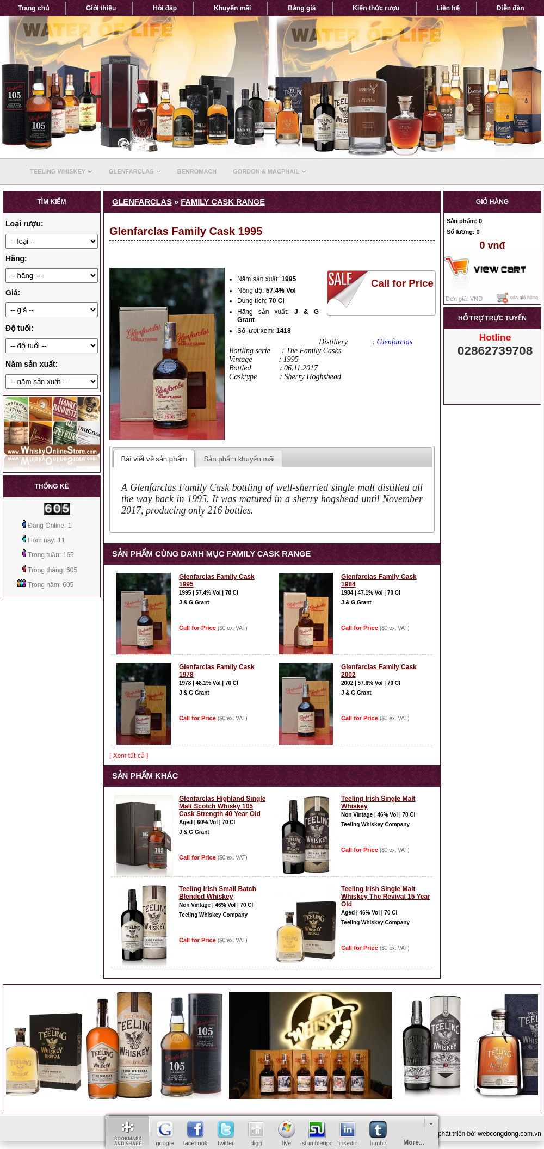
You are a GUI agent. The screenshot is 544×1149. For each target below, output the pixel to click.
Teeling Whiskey (61, 171)
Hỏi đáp (165, 8)
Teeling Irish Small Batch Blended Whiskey (217, 892)
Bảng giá (302, 8)
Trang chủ (33, 8)
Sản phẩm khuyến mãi (239, 459)
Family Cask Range (223, 201)
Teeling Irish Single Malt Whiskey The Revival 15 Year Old (385, 896)
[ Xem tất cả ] (128, 755)
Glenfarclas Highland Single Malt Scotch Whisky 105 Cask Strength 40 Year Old (222, 806)
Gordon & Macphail (269, 171)
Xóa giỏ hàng (517, 298)
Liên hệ (447, 8)
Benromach (197, 171)
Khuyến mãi (232, 8)
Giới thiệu (101, 8)
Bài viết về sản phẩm (154, 459)
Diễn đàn (510, 8)
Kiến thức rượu (376, 8)
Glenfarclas (135, 171)
